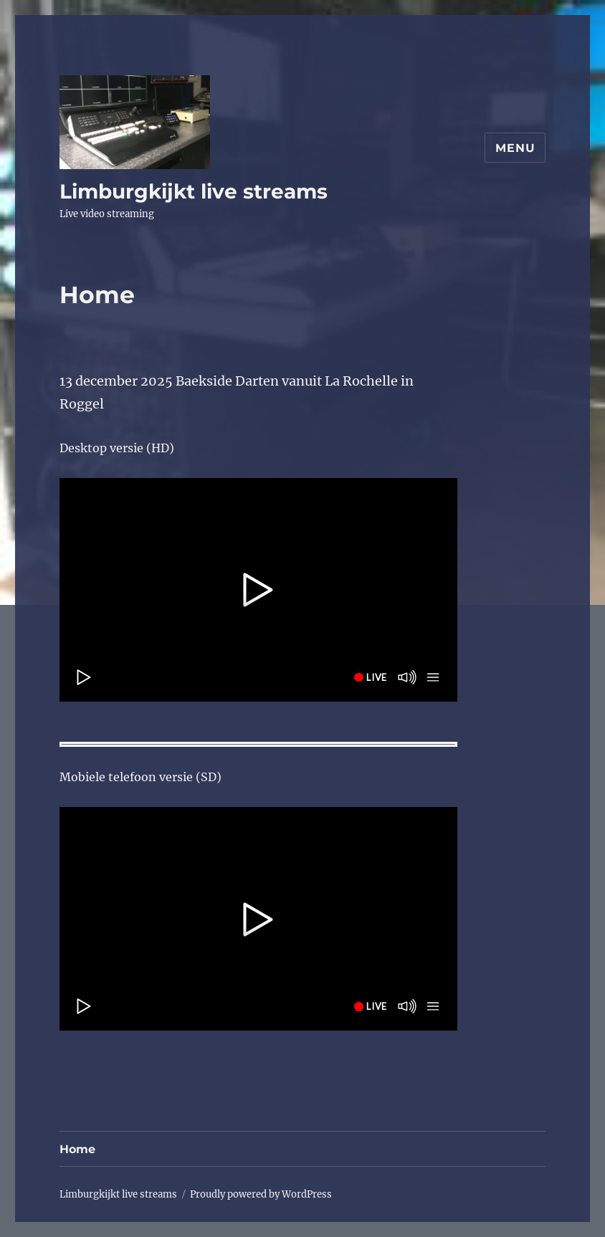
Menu (515, 148)
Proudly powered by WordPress (261, 1194)
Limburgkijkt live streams (193, 191)
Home (77, 1149)
